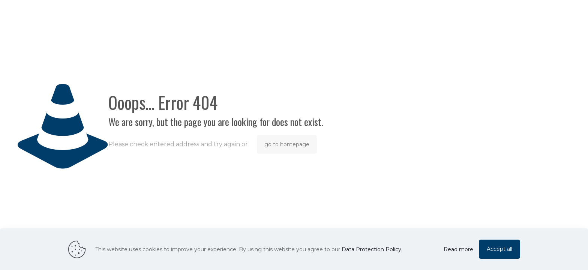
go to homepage (286, 144)
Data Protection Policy (371, 249)
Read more (458, 249)
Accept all (499, 249)
